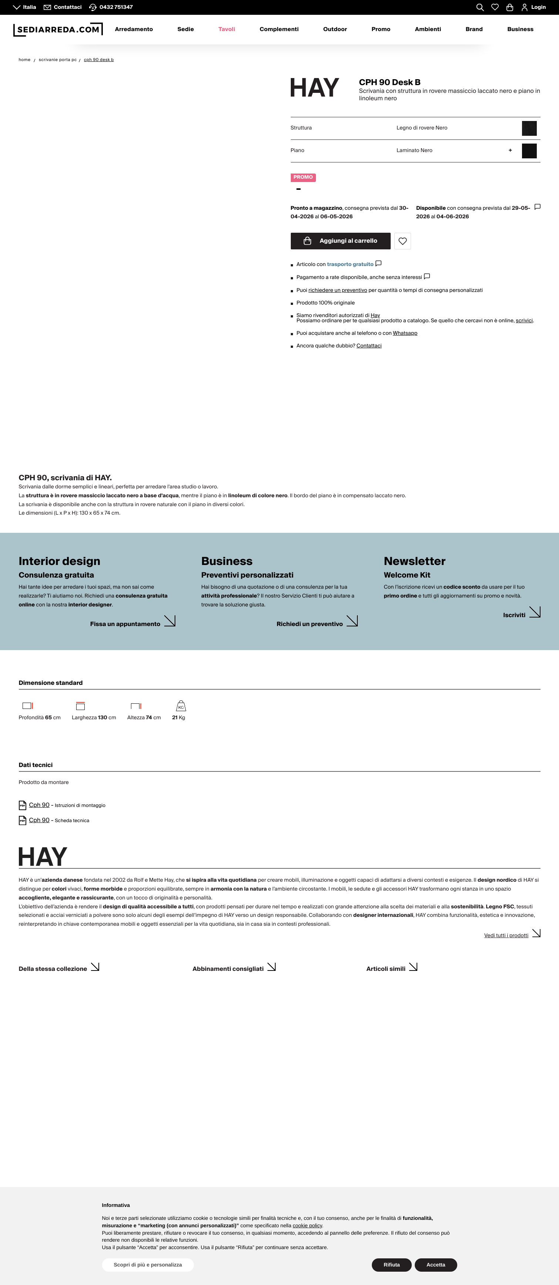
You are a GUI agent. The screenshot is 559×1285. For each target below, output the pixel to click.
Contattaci (369, 346)
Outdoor (335, 29)
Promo (380, 29)
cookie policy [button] (307, 1225)
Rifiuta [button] (392, 1265)
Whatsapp (405, 333)
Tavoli (227, 29)
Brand (474, 29)
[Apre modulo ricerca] (480, 8)
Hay (375, 315)
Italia (29, 7)
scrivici (524, 320)
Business (520, 29)
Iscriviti (514, 615)
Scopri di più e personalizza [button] (148, 1265)
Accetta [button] (436, 1265)
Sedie (186, 29)
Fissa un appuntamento (125, 624)
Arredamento (134, 29)
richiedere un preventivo (338, 290)
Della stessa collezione (53, 968)
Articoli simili (386, 968)
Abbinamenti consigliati (228, 968)
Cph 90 (39, 805)
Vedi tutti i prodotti (506, 935)
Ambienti (428, 29)
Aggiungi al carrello (340, 241)
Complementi (279, 29)
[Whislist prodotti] (495, 7)
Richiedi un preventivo (310, 624)
